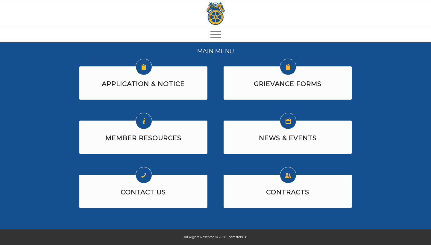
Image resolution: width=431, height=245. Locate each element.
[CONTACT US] (144, 175)
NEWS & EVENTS (288, 138)
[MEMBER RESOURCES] (144, 121)
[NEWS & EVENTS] (288, 121)
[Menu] (216, 34)
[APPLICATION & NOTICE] (144, 67)
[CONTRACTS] (288, 175)
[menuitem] (216, 34)
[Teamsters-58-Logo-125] (216, 13)
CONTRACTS (287, 192)
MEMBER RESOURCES (143, 138)
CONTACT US (143, 192)
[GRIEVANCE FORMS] (288, 67)
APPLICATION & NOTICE (143, 84)
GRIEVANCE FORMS (287, 84)
